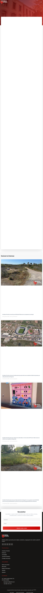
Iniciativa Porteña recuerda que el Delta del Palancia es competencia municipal (17, 314)
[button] (41, 2)
